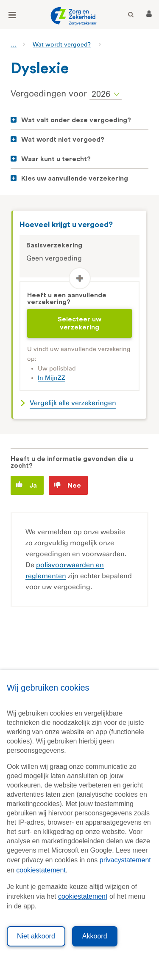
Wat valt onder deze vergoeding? (76, 120)
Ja (26, 485)
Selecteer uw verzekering (79, 323)
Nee (67, 485)
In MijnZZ (51, 377)
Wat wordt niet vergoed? (62, 139)
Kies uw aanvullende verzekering (74, 178)
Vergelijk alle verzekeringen (73, 403)
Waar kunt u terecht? (56, 159)
